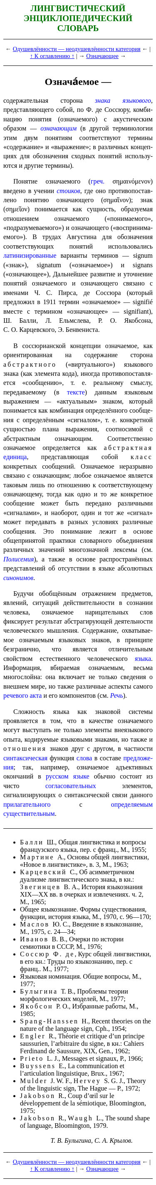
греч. (97, 181)
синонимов (18, 577)
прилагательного (27, 804)
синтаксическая (25, 758)
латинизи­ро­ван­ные (30, 255)
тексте (76, 392)
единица (15, 456)
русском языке (67, 776)
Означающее (102, 56)
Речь (116, 695)
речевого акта (22, 695)
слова (84, 758)
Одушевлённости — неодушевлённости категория (77, 49)
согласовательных (70, 785)
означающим (58, 128)
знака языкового (123, 100)
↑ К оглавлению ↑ (52, 56)
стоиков (68, 190)
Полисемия (18, 559)
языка (143, 658)
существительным (29, 813)
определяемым (132, 804)
